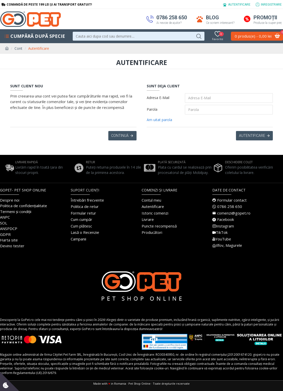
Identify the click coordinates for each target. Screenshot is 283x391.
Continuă (120, 136)
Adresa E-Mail (158, 97)
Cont (18, 48)
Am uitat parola (159, 119)
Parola (152, 109)
